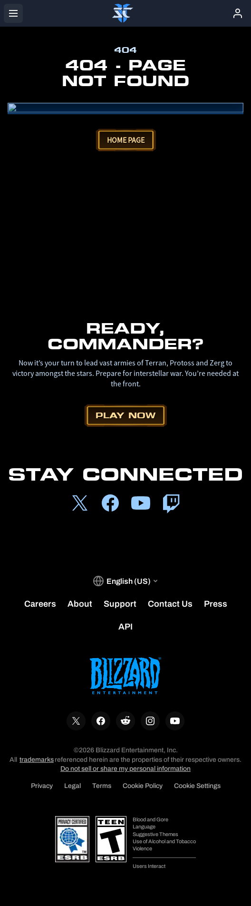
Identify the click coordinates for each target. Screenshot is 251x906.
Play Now (125, 415)
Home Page (126, 140)
